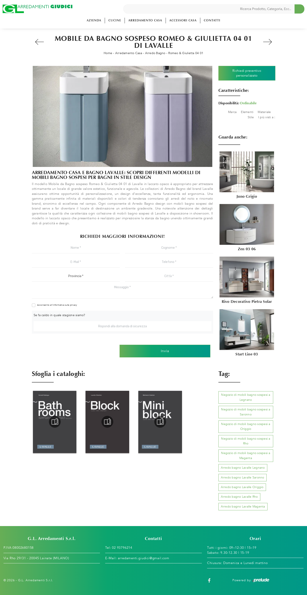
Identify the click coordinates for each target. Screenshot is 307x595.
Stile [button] (251, 117)
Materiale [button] (264, 112)
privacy (73, 305)
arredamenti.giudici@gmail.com (143, 558)
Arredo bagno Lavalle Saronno (242, 477)
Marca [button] (232, 112)
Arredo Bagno (155, 53)
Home (108, 53)
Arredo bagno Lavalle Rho (239, 497)
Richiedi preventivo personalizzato (246, 73)
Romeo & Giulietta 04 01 (185, 53)
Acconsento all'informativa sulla (57, 305)
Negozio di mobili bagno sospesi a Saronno (245, 411)
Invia (165, 351)
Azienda (94, 20)
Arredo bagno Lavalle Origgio (242, 487)
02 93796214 (122, 547)
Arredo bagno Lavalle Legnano (243, 468)
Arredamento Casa (145, 20)
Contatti (212, 20)
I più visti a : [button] (266, 117)
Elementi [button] (247, 112)
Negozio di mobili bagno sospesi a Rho (245, 441)
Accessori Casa (183, 20)
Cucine (114, 20)
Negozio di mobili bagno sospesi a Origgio (245, 426)
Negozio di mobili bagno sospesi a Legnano (245, 397)
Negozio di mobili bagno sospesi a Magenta (245, 455)
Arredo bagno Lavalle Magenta (243, 506)
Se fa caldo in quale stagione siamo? (59, 315)
